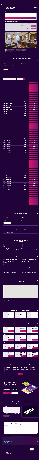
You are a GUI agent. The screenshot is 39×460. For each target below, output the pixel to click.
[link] (11, 331)
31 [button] (8, 28)
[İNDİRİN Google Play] (32, 448)
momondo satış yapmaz (21, 440)
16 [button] (18, 23)
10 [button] (8, 23)
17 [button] (25, 23)
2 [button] (18, 20)
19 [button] (28, 23)
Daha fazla (36, 326)
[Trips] (1, 8)
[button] (1, 1)
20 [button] (30, 23)
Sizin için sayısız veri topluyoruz (21, 441)
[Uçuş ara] (1, 3)
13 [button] (13, 23)
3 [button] (25, 20)
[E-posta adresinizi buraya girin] (12, 411)
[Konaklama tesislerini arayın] (1, 4)
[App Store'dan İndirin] (32, 450)
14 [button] (20, 23)
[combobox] (12, 407)
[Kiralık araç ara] (1, 6)
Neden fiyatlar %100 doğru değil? (21, 442)
